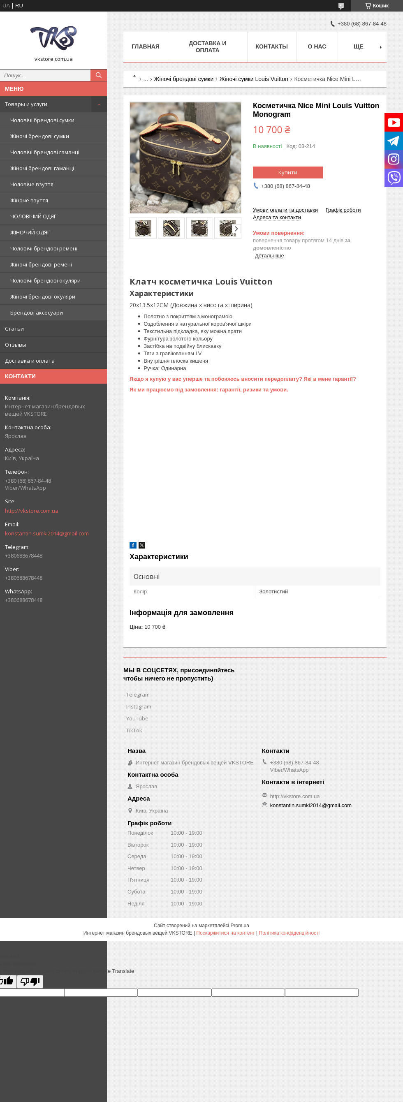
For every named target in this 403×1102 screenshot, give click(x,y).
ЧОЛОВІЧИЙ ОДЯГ (33, 216)
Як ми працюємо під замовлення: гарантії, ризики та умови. (209, 390)
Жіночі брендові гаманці (42, 168)
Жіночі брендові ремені (41, 264)
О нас (317, 46)
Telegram (138, 694)
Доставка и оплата (30, 360)
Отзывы (15, 344)
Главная (146, 46)
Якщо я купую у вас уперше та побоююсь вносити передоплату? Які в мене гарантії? (243, 379)
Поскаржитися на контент (225, 933)
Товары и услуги (26, 104)
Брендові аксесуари (36, 312)
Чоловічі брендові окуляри (45, 280)
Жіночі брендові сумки (39, 136)
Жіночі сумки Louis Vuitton (254, 79)
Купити (287, 172)
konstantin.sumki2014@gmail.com (47, 533)
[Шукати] (98, 75)
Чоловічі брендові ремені (43, 248)
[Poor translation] (30, 982)
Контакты (272, 46)
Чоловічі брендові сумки (42, 120)
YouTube (137, 718)
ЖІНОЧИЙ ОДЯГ (30, 232)
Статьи (14, 328)
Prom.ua (240, 925)
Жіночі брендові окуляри (42, 296)
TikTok (134, 730)
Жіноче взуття (29, 200)
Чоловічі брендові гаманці (44, 152)
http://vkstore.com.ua (31, 510)
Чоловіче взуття (31, 184)
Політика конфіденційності (289, 933)
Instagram (138, 706)
